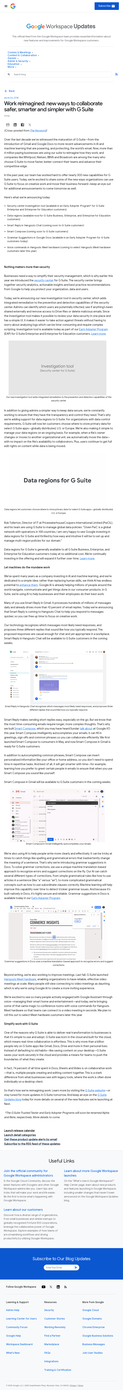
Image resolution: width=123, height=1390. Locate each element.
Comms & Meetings (20, 52)
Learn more (98, 333)
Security (49, 1310)
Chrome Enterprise (93, 1327)
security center (44, 280)
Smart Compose (25, 728)
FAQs (47, 1352)
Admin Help (12, 1310)
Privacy (73, 1386)
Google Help (13, 1335)
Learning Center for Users (21, 1318)
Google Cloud (90, 1310)
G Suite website (95, 1090)
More (12, 67)
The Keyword (38, 130)
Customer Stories (54, 1318)
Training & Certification (57, 1370)
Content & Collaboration (23, 55)
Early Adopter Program (93, 329)
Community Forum (17, 1327)
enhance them (29, 585)
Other (7, 116)
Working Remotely (55, 1327)
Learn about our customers (23, 1210)
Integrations (51, 1361)
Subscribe (106, 6)
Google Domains (92, 1318)
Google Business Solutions (97, 1335)
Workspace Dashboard (19, 1344)
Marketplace (51, 1344)
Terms (80, 1386)
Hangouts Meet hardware (20, 979)
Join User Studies (92, 1352)
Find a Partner (52, 1335)
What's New (13, 1352)
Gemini (13, 58)
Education (15, 64)
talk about (86, 728)
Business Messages (93, 1344)
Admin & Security (19, 61)
